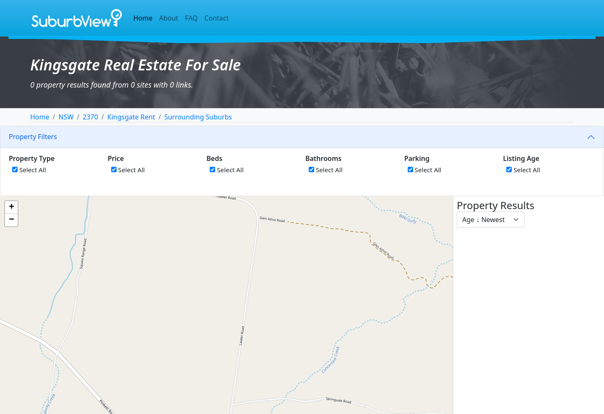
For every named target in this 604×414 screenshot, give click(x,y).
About (168, 18)
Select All (29, 170)
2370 (90, 117)
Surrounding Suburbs (198, 117)
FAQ (191, 18)
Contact (216, 18)
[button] (11, 207)
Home (143, 18)
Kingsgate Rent (131, 117)
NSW (65, 117)
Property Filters (33, 136)
